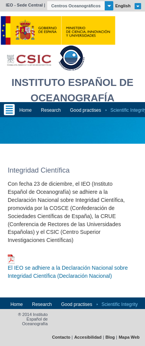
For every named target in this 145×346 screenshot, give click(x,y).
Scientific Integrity (119, 304)
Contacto (61, 337)
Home (25, 110)
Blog (110, 337)
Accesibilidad (88, 337)
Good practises (85, 110)
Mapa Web (129, 337)
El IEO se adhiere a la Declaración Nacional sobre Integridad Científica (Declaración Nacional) (68, 272)
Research (51, 110)
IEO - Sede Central (24, 5)
